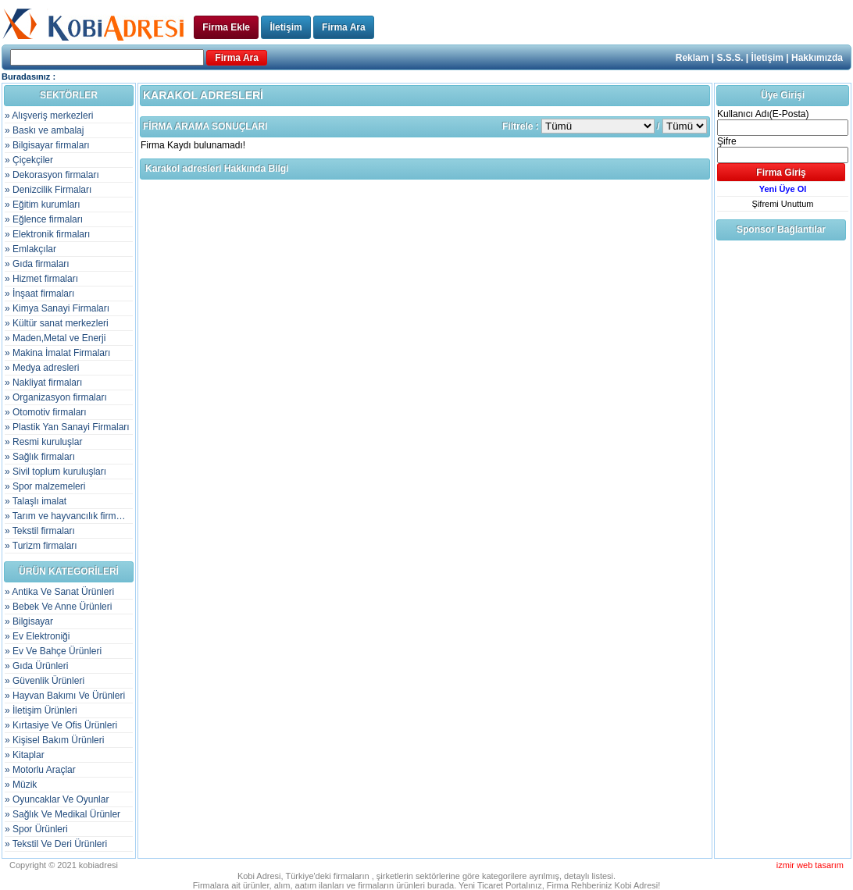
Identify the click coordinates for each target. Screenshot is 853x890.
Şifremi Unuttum (783, 203)
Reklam (692, 57)
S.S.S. (730, 57)
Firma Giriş (780, 172)
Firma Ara (344, 27)
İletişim (285, 27)
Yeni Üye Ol (783, 189)
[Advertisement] (779, 477)
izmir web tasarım (810, 865)
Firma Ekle (226, 27)
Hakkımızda (817, 57)
